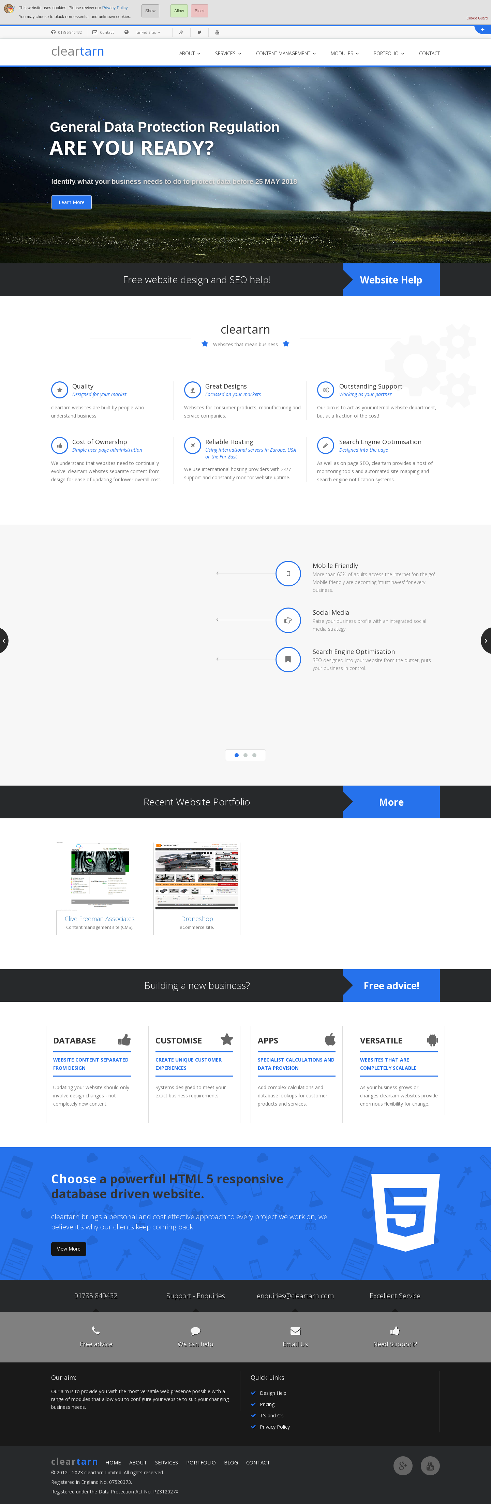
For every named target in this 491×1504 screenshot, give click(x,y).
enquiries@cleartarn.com (295, 1295)
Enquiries (211, 1295)
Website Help (391, 279)
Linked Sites (149, 32)
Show (150, 11)
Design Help (273, 1393)
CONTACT (429, 53)
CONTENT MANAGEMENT (286, 53)
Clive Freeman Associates (100, 919)
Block (200, 11)
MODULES (345, 53)
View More (68, 1248)
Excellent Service (395, 1295)
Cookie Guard (477, 18)
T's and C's (272, 1415)
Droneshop (197, 919)
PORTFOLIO (389, 53)
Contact (107, 32)
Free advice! (391, 985)
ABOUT (189, 53)
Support (178, 1295)
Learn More (72, 202)
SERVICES (228, 53)
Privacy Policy (115, 7)
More (391, 801)
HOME (113, 1462)
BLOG (231, 1462)
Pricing (267, 1404)
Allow (179, 11)
